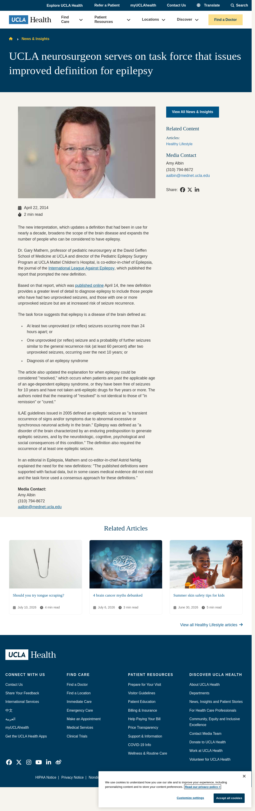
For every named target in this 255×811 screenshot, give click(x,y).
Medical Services (80, 727)
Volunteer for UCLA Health (209, 759)
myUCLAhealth (143, 5)
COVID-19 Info (139, 745)
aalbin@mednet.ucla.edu (40, 507)
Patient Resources (103, 19)
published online (89, 285)
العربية (10, 719)
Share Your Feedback (22, 693)
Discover (184, 19)
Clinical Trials (77, 736)
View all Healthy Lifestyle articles (211, 625)
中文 (9, 710)
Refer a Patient (107, 5)
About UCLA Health (204, 684)
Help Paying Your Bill (144, 719)
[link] (182, 190)
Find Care (65, 19)
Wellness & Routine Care (147, 753)
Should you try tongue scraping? (38, 595)
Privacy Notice (72, 777)
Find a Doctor (225, 20)
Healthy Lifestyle (179, 144)
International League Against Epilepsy (81, 268)
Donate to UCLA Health (207, 742)
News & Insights (35, 39)
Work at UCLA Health (206, 751)
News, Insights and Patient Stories (216, 702)
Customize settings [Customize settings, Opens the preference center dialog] (190, 798)
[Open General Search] (239, 5)
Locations (150, 19)
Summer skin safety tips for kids (199, 595)
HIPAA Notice (45, 777)
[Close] (244, 776)
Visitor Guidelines (141, 693)
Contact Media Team (205, 733)
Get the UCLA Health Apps (26, 736)
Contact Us (176, 5)
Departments (199, 693)
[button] (65, 5)
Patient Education (142, 702)
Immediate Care (79, 702)
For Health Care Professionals (212, 710)
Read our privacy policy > (202, 787)
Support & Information (145, 736)
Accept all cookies (229, 798)
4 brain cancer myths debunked (117, 595)
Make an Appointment (84, 719)
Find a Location (79, 693)
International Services (22, 702)
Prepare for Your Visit (144, 684)
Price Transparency (143, 727)
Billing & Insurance (142, 710)
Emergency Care (80, 710)
